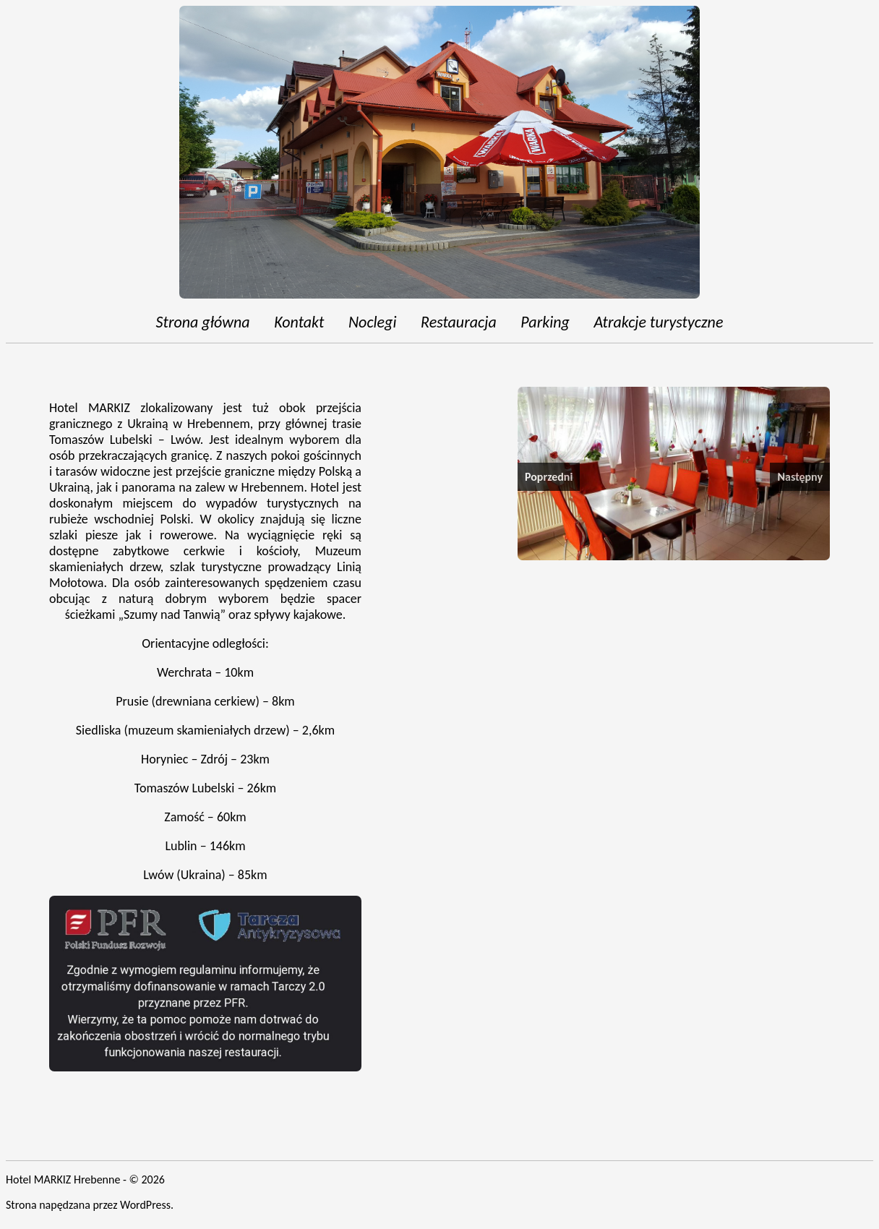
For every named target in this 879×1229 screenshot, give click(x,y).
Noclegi (372, 322)
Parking (545, 322)
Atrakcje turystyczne (658, 322)
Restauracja (459, 322)
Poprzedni (549, 477)
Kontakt (299, 322)
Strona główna (203, 322)
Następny (800, 477)
